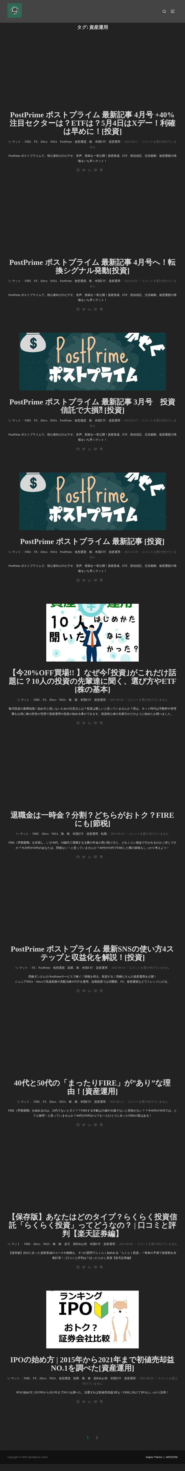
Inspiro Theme (154, 1464)
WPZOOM (172, 1464)
